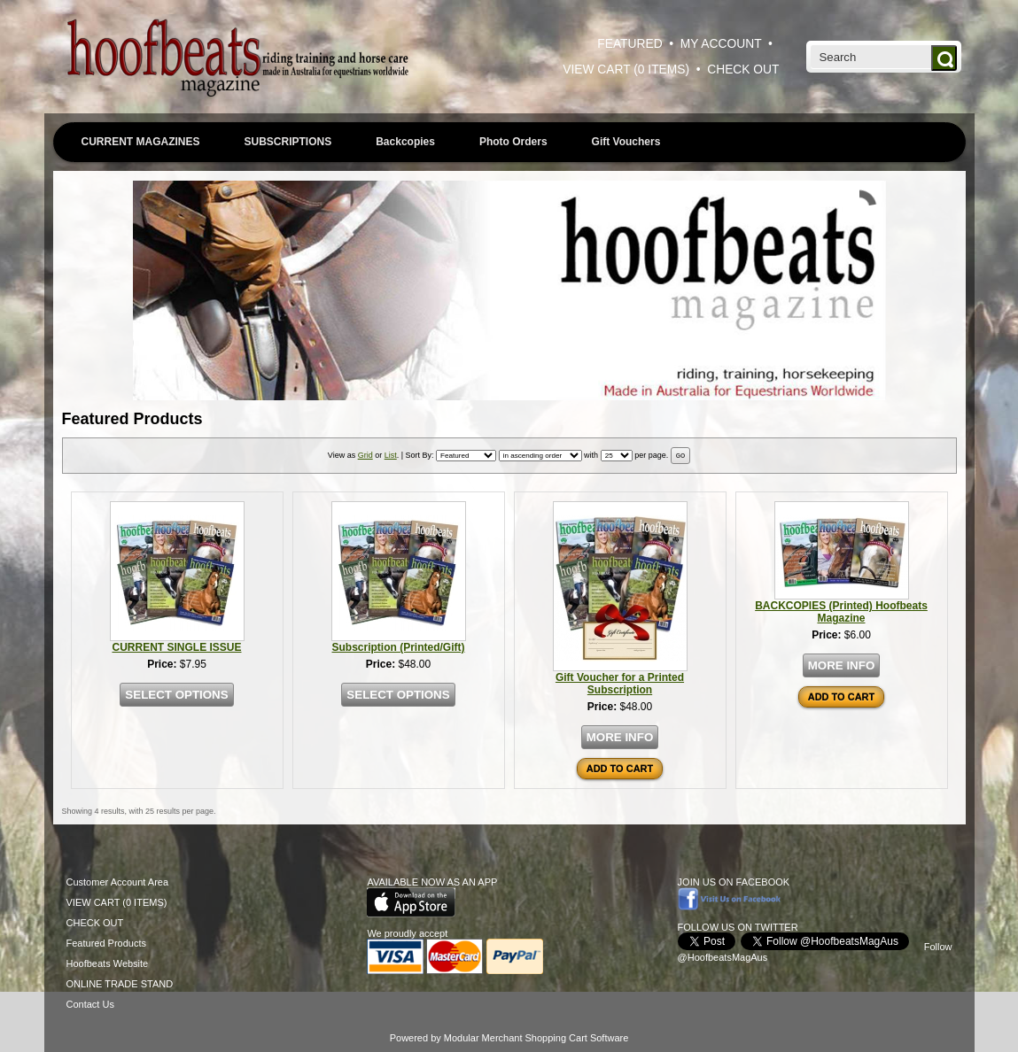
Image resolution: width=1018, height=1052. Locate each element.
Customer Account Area (117, 882)
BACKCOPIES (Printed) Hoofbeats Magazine (841, 611)
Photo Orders (513, 141)
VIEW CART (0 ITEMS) (626, 69)
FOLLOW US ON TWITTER (738, 927)
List (391, 455)
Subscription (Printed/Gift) (398, 647)
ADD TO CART (620, 768)
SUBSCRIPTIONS (288, 141)
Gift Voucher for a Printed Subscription (620, 683)
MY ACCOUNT (721, 43)
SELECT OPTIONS (176, 694)
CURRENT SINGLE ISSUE (176, 647)
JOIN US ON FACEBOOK (734, 882)
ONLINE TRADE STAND (120, 984)
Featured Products (106, 943)
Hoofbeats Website (107, 963)
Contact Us (90, 1004)
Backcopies (405, 141)
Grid (365, 455)
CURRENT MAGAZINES (141, 141)
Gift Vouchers (626, 141)
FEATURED (629, 43)
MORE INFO (620, 737)
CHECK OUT (743, 69)
